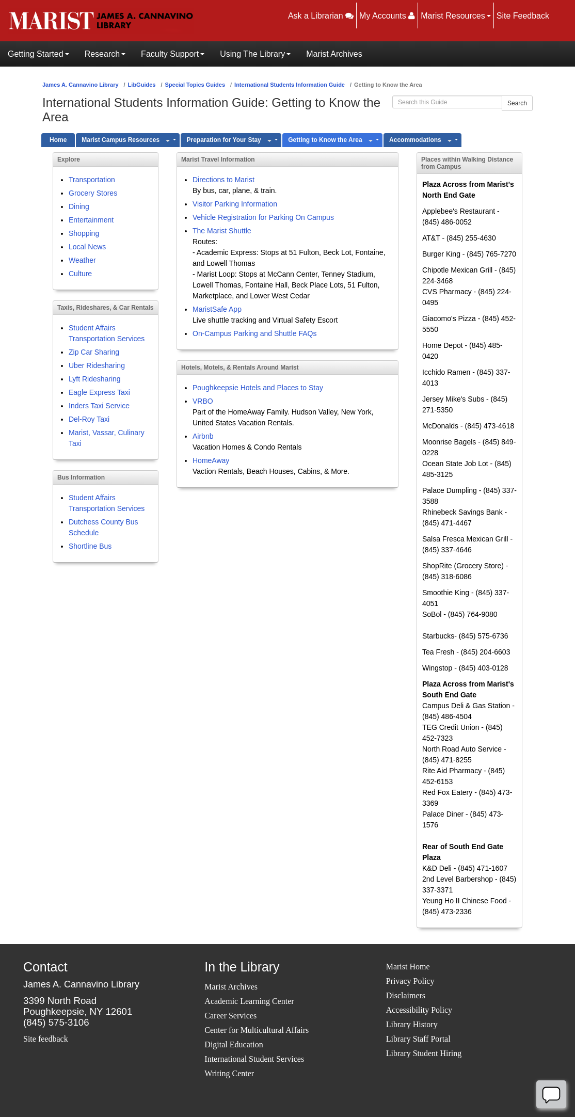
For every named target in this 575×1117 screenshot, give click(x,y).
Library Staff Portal (418, 1038)
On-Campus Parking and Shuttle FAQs (254, 333)
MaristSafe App (217, 309)
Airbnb (203, 436)
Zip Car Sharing (94, 352)
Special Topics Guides (195, 85)
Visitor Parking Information (235, 204)
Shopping (84, 233)
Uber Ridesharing (97, 365)
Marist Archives (231, 986)
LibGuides (142, 85)
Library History (412, 1024)
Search (517, 103)
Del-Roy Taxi (89, 419)
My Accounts (387, 15)
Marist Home (408, 966)
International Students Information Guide (289, 85)
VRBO (203, 401)
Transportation (92, 179)
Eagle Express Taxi (99, 392)
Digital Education (233, 1044)
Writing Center (229, 1073)
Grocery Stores (93, 193)
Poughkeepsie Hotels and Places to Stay (258, 388)
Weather (82, 260)
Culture (80, 273)
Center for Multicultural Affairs (256, 1030)
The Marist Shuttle (222, 231)
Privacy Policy (410, 981)
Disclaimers (405, 995)
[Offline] (551, 1094)
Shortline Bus (90, 546)
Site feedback (45, 1038)
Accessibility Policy (419, 1010)
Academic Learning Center (249, 1001)
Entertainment (91, 220)
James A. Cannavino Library (80, 85)
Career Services (230, 1015)
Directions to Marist (223, 179)
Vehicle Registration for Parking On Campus (263, 217)
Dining (79, 206)
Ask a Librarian (321, 15)
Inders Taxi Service (99, 406)
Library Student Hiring (424, 1053)
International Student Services (254, 1059)
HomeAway (211, 460)
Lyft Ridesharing (95, 379)
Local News (87, 247)
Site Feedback (523, 15)
